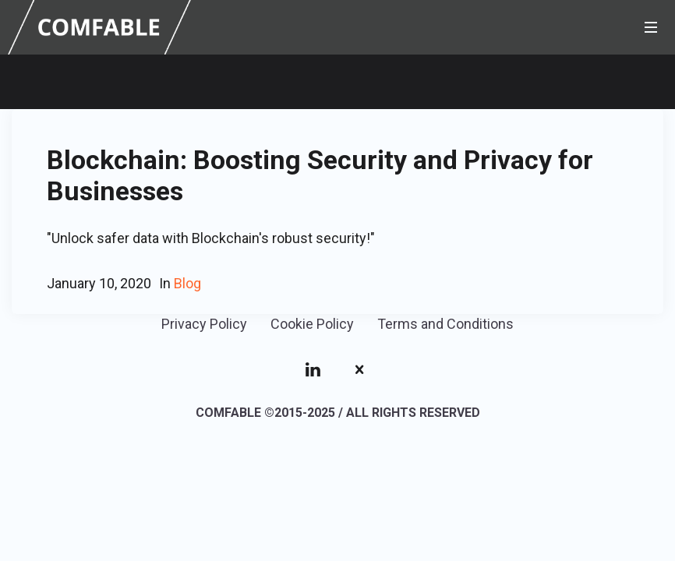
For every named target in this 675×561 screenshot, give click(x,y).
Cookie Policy (312, 324)
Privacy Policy (204, 324)
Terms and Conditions (445, 324)
